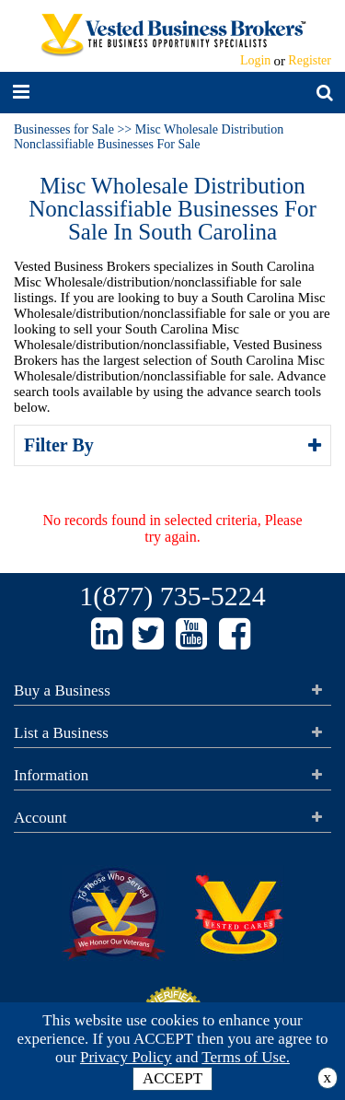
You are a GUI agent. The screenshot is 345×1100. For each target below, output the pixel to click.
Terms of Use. (245, 1057)
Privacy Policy (126, 1057)
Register (309, 60)
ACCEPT (172, 1078)
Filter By (61, 445)
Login (255, 60)
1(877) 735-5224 (172, 595)
